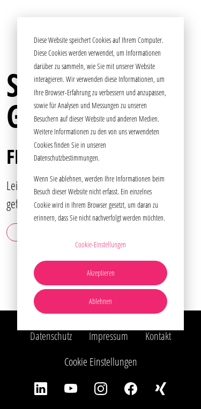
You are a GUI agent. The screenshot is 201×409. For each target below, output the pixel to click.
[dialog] (100, 173)
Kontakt (158, 336)
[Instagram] (101, 387)
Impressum (108, 336)
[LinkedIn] (41, 387)
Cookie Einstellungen (100, 361)
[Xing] (161, 387)
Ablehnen (100, 301)
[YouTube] (71, 387)
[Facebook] (131, 387)
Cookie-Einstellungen (100, 244)
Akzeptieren (101, 273)
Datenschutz (51, 336)
